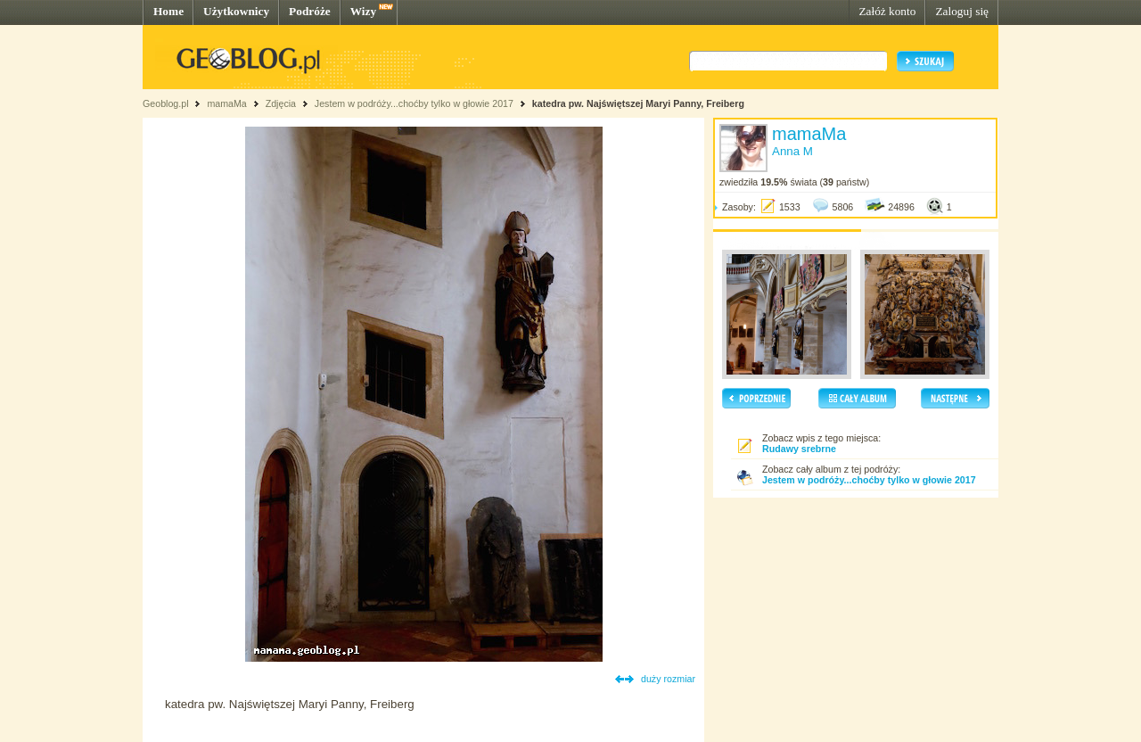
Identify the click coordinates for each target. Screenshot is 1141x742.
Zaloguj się (962, 11)
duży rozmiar (668, 678)
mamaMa (226, 103)
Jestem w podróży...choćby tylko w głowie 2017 (414, 103)
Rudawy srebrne (799, 448)
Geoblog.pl (166, 103)
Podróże (310, 11)
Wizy (363, 11)
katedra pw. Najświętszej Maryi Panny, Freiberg (638, 103)
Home (168, 11)
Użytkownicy (236, 11)
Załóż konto (886, 11)
